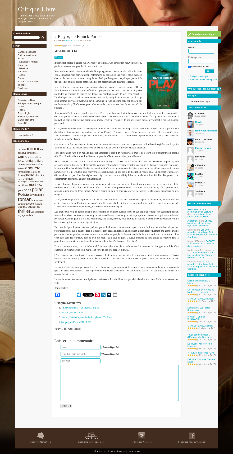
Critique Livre (37, 9)
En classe (23, 88)
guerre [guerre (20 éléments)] (29, 175)
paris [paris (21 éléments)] (27, 190)
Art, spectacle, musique (29, 103)
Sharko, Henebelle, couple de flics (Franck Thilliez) (86, 317)
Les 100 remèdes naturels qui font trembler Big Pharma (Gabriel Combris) (202, 233)
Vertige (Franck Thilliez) (73, 312)
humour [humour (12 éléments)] (29, 178)
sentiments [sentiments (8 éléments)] (23, 204)
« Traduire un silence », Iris (201, 352)
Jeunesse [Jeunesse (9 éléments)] (34, 181)
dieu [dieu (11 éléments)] (20, 164)
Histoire (22, 110)
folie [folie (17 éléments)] (21, 175)
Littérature (23, 68)
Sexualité (22, 123)
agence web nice (133, 451)
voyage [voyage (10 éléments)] (22, 215)
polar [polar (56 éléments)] (37, 189)
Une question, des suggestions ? (204, 89)
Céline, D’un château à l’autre (199, 281)
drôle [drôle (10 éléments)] (32, 164)
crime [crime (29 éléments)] (23, 156)
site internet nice (115, 451)
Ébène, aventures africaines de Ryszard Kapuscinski (200, 223)
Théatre (22, 84)
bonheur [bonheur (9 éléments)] (22, 153)
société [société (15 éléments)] (22, 206)
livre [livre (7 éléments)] (41, 181)
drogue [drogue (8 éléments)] (26, 164)
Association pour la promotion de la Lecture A (200, 210)
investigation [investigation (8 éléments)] (23, 181)
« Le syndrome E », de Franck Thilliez (80, 307)
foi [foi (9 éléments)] (39, 172)
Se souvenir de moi (198, 66)
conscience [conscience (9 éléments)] (32, 153)
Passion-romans (70, 40)
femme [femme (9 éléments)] (34, 172)
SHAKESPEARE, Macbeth (201, 298)
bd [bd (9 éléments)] (41, 149)
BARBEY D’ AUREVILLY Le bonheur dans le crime (201, 243)
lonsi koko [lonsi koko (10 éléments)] (23, 185)
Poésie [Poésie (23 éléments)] (23, 194)
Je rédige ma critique (201, 34)
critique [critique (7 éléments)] (31, 157)
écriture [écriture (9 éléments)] (30, 215)
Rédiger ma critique (199, 76)
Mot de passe (194, 57)
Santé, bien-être (26, 119)
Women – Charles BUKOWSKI (196, 317)
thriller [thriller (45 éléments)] (24, 211)
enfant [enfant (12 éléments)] (39, 164)
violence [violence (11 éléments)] (39, 211)
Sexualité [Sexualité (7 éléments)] (38, 204)
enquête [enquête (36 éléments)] (33, 168)
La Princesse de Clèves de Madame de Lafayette (201, 290)
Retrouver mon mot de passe (203, 79)
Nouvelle (22, 71)
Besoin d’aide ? (25, 135)
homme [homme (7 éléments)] (21, 179)
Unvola (198, 122)
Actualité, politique (27, 100)
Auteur (191, 47)
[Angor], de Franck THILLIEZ (76, 322)
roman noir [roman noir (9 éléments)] (37, 200)
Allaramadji (193, 220)
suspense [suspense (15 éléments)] (34, 206)
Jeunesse (23, 65)
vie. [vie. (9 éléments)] (33, 212)
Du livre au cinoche (27, 55)
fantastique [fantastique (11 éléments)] (24, 171)
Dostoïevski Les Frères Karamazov (199, 308)
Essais (21, 58)
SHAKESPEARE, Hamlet (200, 325)
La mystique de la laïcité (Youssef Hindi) (199, 215)
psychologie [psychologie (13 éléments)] (36, 194)
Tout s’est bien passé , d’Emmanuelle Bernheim (200, 335)
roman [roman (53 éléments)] (25, 199)
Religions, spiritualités (29, 116)
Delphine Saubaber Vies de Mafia (201, 360)
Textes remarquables (28, 81)
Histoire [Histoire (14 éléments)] (39, 175)
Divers (21, 106)
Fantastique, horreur (28, 61)
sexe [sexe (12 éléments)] (31, 203)
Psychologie (24, 113)
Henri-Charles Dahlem (206, 131)
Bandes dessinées (27, 52)
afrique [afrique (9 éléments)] (21, 149)
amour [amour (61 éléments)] (32, 148)
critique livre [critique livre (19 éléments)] (34, 160)
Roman (21, 78)
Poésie (21, 75)
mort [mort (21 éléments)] (32, 185)
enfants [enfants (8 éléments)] (21, 169)
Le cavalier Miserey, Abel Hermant (200, 344)
